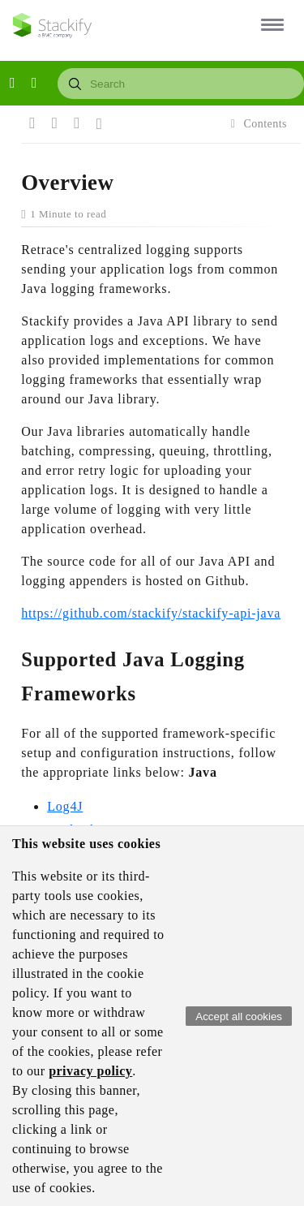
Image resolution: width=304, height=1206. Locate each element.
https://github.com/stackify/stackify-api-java (150, 613)
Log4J (65, 806)
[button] (269, 24)
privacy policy (90, 1071)
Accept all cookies (238, 1016)
